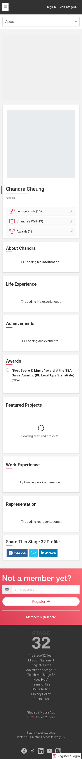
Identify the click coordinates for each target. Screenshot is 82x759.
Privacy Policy (41, 694)
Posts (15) (41, 211)
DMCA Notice (41, 689)
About (10, 21)
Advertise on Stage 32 (41, 670)
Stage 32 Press (41, 665)
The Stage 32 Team (41, 655)
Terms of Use (41, 684)
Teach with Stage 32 (41, 675)
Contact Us (41, 699)
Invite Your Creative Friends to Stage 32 (41, 737)
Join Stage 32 (68, 7)
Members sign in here (41, 617)
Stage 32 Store (45, 717)
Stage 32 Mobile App (41, 712)
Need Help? (41, 679)
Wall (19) (41, 221)
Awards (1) (41, 231)
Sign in (51, 7)
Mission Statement (41, 660)
